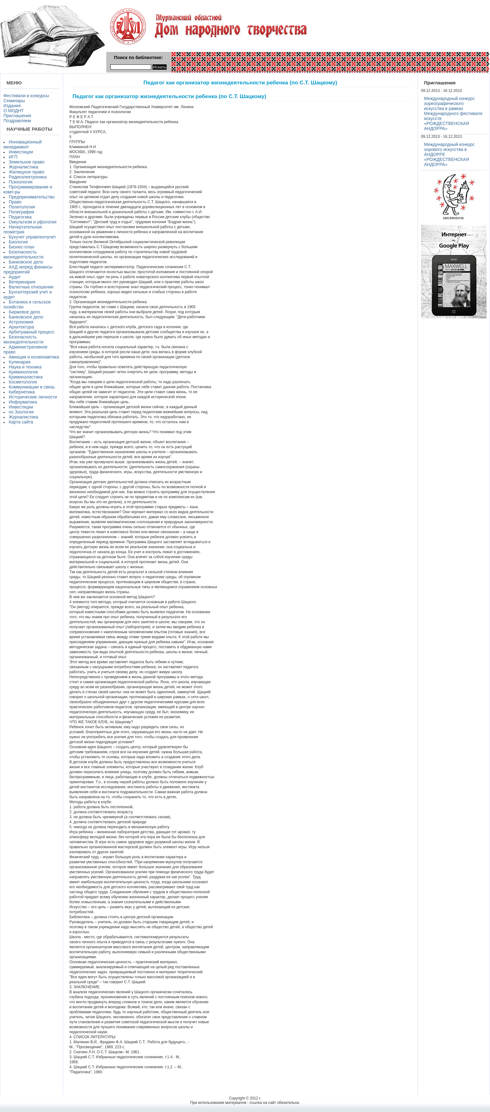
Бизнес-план (21, 246)
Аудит (15, 276)
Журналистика (23, 166)
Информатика (23, 401)
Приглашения (17, 115)
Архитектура (21, 326)
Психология (20, 181)
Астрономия (21, 321)
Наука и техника (25, 366)
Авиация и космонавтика (34, 356)
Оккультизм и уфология (33, 221)
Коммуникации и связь (32, 386)
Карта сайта (21, 421)
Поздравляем (17, 120)
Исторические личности (33, 396)
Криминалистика (25, 376)
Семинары (14, 100)
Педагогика (20, 216)
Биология (18, 241)
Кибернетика (22, 391)
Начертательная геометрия (22, 229)
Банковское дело (26, 261)
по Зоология (21, 411)
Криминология (23, 371)
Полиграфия (21, 211)
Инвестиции (21, 151)
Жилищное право (26, 171)
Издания (12, 105)
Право (15, 201)
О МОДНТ (13, 110)
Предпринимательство (32, 196)
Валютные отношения (31, 286)
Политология (22, 206)
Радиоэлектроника (28, 176)
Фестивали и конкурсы (26, 95)
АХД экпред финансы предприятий (27, 269)
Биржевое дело (24, 311)
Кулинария (20, 361)
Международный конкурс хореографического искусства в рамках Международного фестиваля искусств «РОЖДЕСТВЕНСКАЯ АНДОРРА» (453, 113)
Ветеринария (22, 281)
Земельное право (26, 161)
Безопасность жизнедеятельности (23, 254)
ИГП (13, 156)
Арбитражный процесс (32, 331)
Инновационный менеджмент (22, 144)
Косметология (23, 381)
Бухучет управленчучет (32, 236)
